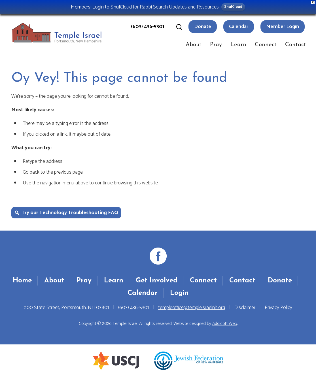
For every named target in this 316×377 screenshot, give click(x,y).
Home (22, 280)
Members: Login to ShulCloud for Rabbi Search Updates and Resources (145, 7)
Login (179, 293)
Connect (266, 45)
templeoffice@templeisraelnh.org (191, 307)
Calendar (238, 26)
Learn (238, 45)
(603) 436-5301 (147, 26)
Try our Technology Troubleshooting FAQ (70, 212)
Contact (295, 45)
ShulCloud (233, 7)
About (194, 45)
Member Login (282, 26)
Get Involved (156, 280)
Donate (202, 26)
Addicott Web (224, 323)
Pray (216, 45)
